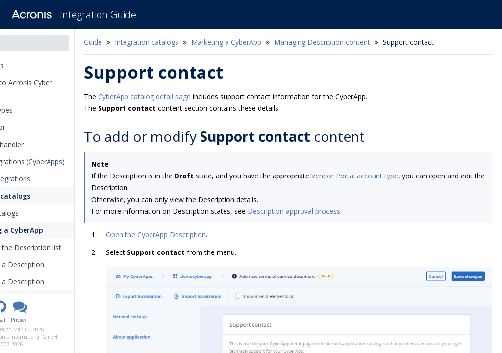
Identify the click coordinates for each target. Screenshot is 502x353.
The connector (31, 127)
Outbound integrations (44, 178)
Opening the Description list (67, 247)
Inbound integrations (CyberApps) (61, 161)
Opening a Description (61, 281)
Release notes (34, 65)
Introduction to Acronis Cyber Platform (55, 88)
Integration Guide (98, 14)
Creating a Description (61, 264)
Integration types (39, 110)
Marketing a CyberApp (53, 230)
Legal (53, 319)
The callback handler (40, 144)
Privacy (72, 319)
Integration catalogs (43, 196)
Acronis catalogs (42, 213)
